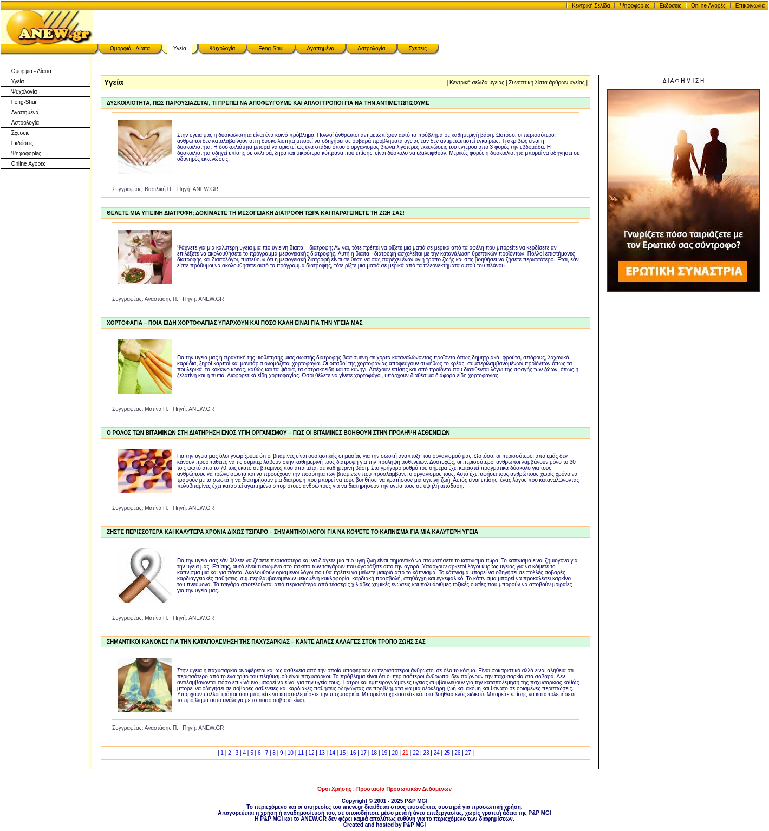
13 (322, 753)
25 (447, 753)
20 (395, 753)
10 (291, 753)
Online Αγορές (708, 6)
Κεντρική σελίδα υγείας (476, 83)
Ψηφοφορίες (634, 6)
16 (353, 753)
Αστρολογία (371, 48)
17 (364, 753)
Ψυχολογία (223, 48)
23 (426, 753)
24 (437, 753)
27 (468, 753)
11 (301, 753)
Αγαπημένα (321, 48)
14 (332, 753)
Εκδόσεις (670, 6)
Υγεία (179, 48)
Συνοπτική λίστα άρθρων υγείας (546, 83)
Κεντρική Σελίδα (591, 6)
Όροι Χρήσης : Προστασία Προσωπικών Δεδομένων (384, 789)
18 (374, 753)
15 (343, 753)
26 (457, 753)
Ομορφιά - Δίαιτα (130, 48)
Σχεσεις (418, 48)
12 (311, 753)
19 (384, 753)
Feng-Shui (270, 48)
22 (416, 753)
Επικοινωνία (750, 6)
